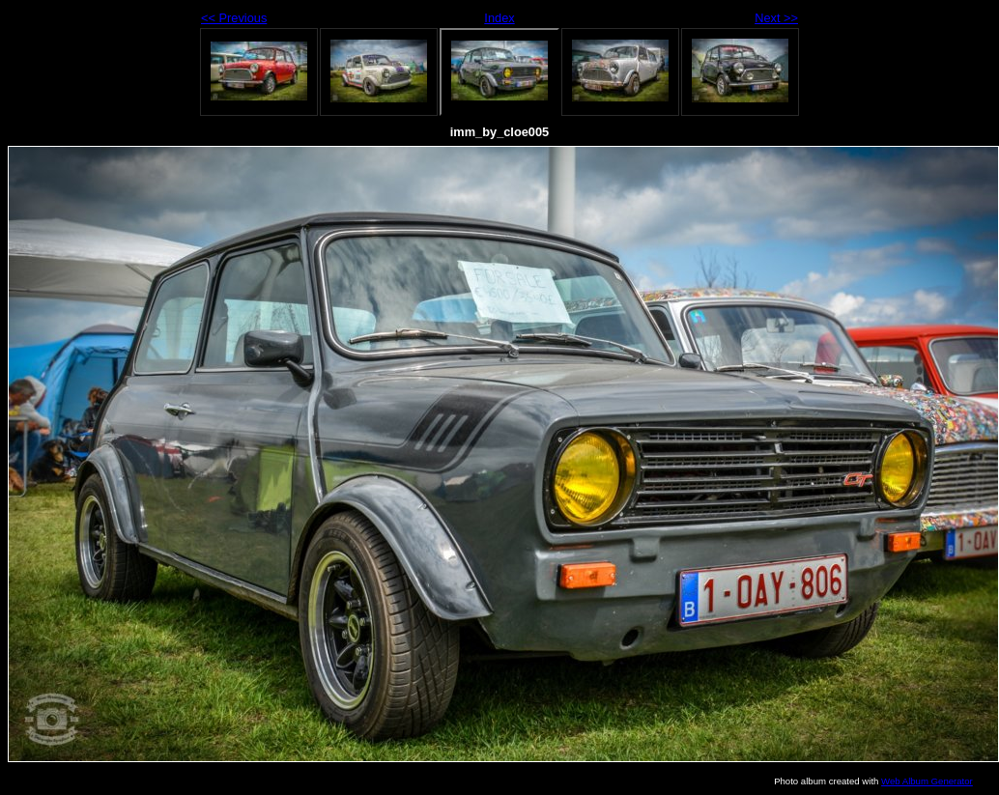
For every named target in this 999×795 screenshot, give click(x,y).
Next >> (776, 18)
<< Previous (234, 18)
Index (499, 18)
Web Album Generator (927, 781)
